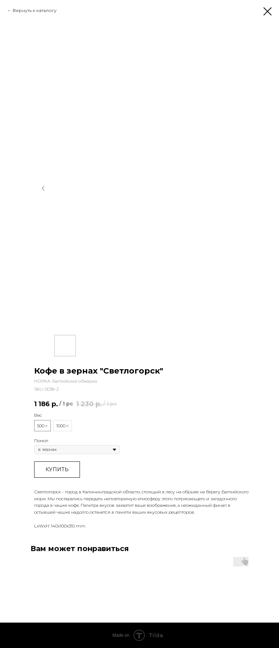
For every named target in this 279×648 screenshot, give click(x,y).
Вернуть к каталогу (35, 10)
